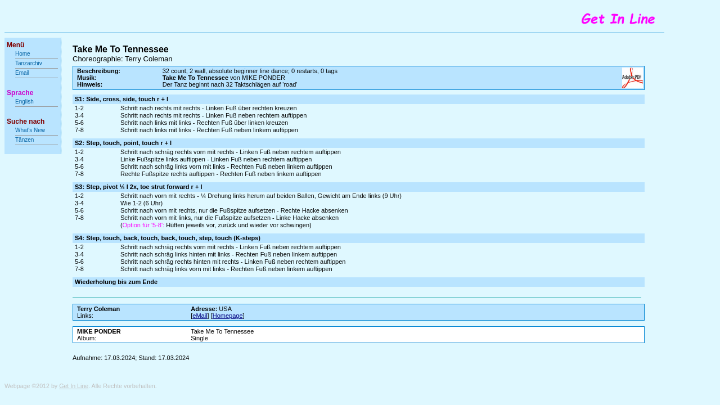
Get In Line (73, 385)
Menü (15, 45)
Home (22, 54)
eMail (199, 315)
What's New (31, 130)
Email (22, 73)
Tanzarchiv (28, 63)
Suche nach (25, 121)
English (24, 101)
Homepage (228, 315)
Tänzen (24, 140)
